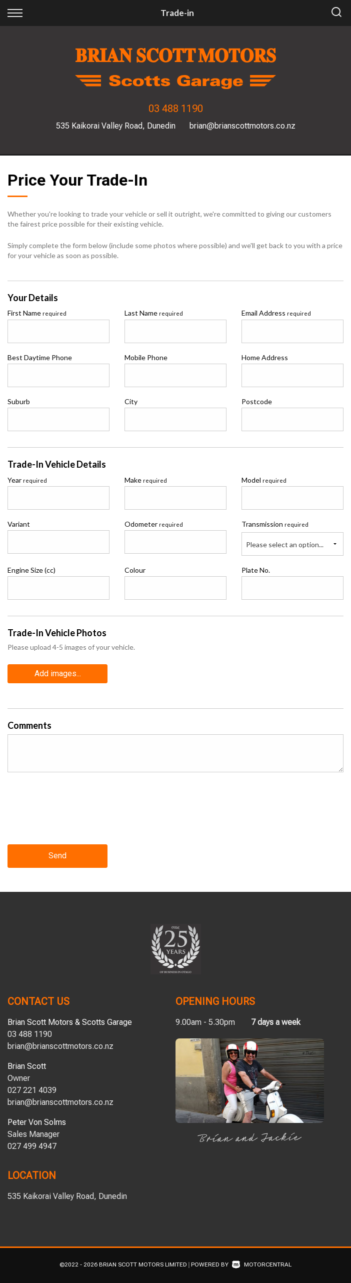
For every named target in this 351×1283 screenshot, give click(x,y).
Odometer (153, 524)
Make (145, 480)
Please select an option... (285, 544)
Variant (19, 524)
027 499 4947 (32, 1145)
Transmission (275, 524)
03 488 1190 (175, 109)
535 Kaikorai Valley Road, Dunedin (116, 126)
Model (264, 480)
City (131, 401)
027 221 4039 (32, 1089)
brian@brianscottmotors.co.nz (243, 126)
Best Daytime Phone (40, 357)
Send (57, 855)
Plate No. (256, 570)
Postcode (257, 401)
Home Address (265, 357)
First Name (37, 313)
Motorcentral (262, 1263)
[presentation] (84, 815)
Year (27, 480)
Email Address (276, 313)
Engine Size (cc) (32, 570)
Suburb (19, 401)
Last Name (153, 313)
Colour (135, 570)
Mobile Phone (146, 357)
